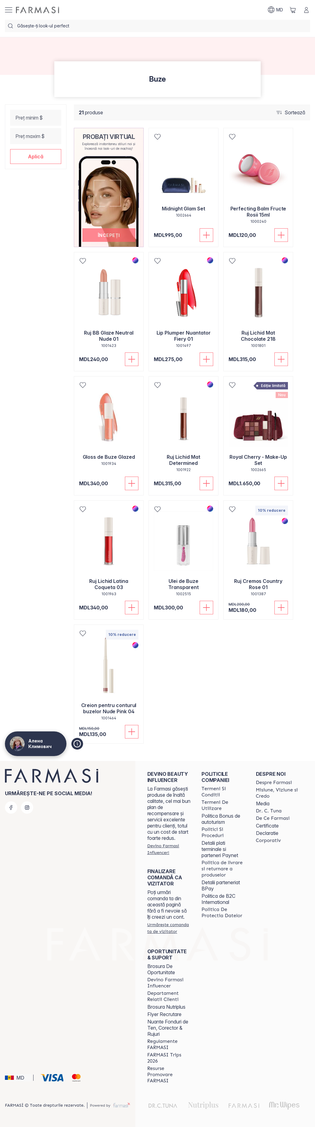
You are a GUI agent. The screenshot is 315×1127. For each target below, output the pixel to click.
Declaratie (267, 833)
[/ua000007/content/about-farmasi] (274, 782)
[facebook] (11, 807)
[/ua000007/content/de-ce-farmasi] (273, 818)
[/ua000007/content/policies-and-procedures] (223, 832)
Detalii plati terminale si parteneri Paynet (219, 849)
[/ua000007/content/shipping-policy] (223, 869)
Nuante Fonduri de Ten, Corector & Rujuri (167, 1028)
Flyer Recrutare (164, 1014)
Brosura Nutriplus (166, 1007)
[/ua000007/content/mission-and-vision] (277, 793)
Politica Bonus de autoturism (220, 819)
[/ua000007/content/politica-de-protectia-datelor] (223, 912)
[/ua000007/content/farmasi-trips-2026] (168, 1058)
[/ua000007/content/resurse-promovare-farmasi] (168, 1074)
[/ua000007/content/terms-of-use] (223, 805)
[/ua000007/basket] (293, 10)
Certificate (267, 826)
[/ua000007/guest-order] (168, 928)
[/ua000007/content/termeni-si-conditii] (223, 792)
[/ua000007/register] (168, 849)
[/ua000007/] (37, 10)
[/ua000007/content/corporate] (268, 840)
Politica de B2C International (218, 899)
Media (262, 803)
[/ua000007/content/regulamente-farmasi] (168, 1044)
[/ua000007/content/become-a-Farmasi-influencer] (168, 983)
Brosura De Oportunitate (161, 969)
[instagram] (27, 807)
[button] (35, 156)
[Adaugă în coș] (206, 235)
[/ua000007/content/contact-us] (168, 996)
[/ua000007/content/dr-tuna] (269, 811)
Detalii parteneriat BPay (220, 885)
